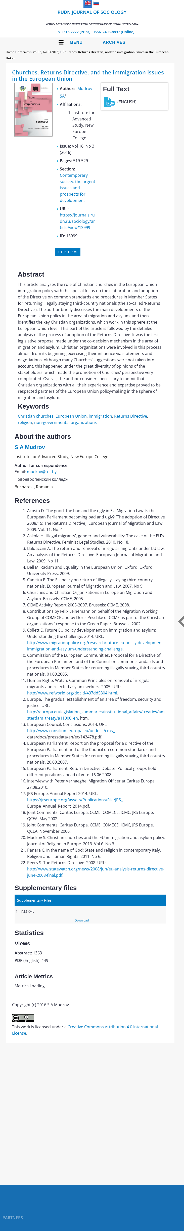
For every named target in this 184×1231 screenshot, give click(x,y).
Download (82, 920)
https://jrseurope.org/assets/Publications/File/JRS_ (75, 800)
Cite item (67, 251)
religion (25, 422)
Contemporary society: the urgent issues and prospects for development (77, 187)
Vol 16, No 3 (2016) (46, 52)
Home (10, 52)
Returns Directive (130, 416)
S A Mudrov (30, 447)
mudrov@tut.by (42, 471)
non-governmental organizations (65, 422)
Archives (114, 42)
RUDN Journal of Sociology (92, 17)
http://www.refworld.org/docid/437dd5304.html (72, 693)
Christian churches (36, 416)
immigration (100, 416)
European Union (71, 416)
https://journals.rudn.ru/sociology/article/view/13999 (77, 221)
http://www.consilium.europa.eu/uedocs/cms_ (71, 730)
